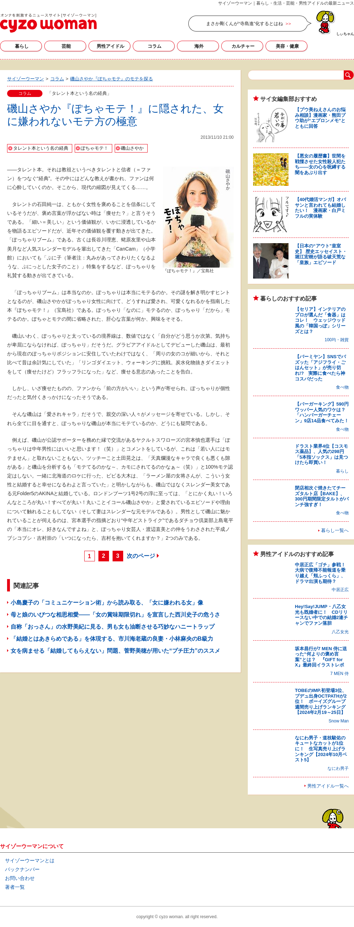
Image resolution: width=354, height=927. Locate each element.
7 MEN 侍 (339, 673)
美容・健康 (287, 46)
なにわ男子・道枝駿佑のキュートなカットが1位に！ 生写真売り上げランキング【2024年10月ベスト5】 (321, 748)
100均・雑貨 (337, 339)
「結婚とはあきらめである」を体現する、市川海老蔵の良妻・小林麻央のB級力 (112, 639)
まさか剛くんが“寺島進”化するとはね (244, 23)
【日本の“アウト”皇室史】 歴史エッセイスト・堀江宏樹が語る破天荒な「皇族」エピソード (321, 254)
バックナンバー (22, 869)
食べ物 (342, 387)
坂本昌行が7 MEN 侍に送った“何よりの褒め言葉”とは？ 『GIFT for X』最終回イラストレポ (321, 657)
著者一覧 (15, 887)
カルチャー (243, 46)
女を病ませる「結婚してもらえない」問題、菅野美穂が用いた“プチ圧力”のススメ (115, 651)
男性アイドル (110, 46)
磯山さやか (132, 148)
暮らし (22, 46)
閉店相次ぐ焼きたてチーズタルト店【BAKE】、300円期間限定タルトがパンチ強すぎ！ (322, 496)
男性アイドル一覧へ (328, 786)
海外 (199, 46)
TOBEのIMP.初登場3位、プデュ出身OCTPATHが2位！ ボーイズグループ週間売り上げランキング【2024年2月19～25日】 (321, 701)
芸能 (66, 46)
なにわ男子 (338, 768)
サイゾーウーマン (48, 23)
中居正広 (340, 589)
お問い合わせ (20, 878)
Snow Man (339, 721)
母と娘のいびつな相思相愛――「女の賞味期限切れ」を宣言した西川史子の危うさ (115, 615)
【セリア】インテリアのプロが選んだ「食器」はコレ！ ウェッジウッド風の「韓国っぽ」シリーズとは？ (320, 320)
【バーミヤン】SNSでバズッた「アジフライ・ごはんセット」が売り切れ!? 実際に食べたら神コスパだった (320, 367)
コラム (154, 46)
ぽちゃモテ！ (94, 148)
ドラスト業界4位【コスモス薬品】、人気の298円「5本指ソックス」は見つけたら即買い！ (321, 454)
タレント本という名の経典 (40, 148)
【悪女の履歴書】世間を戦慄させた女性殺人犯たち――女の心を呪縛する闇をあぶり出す (320, 164)
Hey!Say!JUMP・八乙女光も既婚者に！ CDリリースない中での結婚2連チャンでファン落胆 (321, 615)
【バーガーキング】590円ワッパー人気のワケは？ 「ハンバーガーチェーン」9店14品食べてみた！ (322, 412)
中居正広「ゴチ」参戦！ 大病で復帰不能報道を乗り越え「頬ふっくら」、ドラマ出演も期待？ (322, 573)
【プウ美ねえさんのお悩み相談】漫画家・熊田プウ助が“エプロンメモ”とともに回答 (320, 118)
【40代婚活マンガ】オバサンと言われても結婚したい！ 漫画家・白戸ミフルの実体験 (320, 208)
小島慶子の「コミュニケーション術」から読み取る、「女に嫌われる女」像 (107, 603)
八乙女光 (340, 631)
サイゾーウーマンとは (30, 860)
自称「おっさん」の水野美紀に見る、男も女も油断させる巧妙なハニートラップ (113, 627)
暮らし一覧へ (335, 530)
